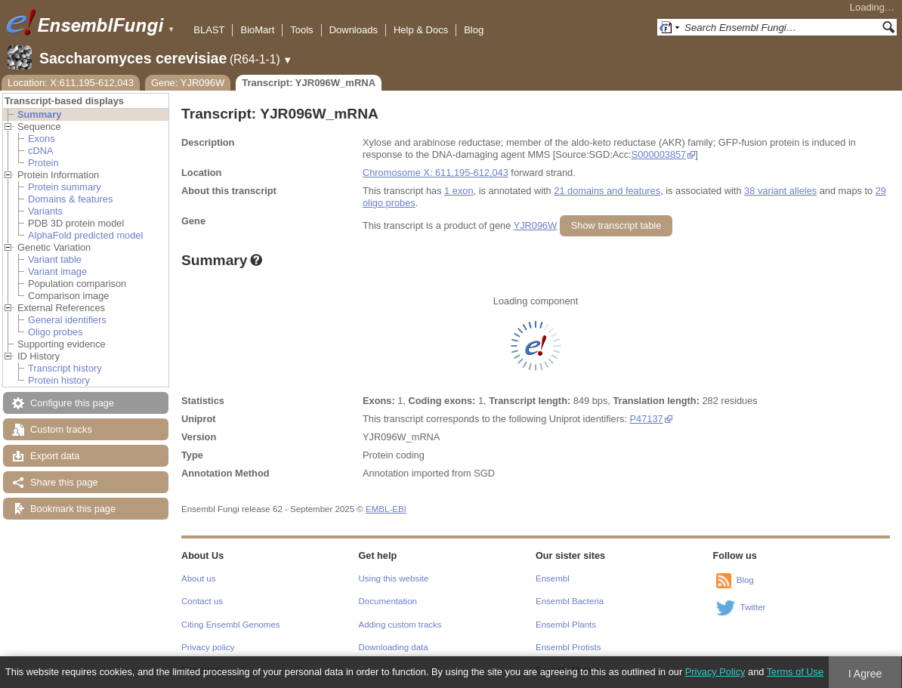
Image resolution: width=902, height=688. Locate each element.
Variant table (55, 259)
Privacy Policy (715, 671)
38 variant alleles (780, 190)
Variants (45, 211)
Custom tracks (61, 429)
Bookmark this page (73, 508)
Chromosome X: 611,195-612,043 (435, 172)
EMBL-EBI (386, 509)
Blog (473, 29)
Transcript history (65, 368)
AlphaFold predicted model (85, 235)
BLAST (208, 29)
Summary (39, 114)
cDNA (40, 150)
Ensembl (553, 578)
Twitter (753, 607)
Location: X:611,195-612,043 (71, 82)
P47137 (646, 418)
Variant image (57, 271)
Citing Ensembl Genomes (230, 624)
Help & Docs (421, 29)
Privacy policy (207, 647)
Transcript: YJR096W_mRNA (308, 82)
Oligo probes (55, 332)
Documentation (388, 601)
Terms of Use (795, 671)
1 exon (458, 190)
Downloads (353, 29)
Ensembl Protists (568, 647)
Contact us (202, 601)
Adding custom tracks (400, 624)
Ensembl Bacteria (570, 601)
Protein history (59, 380)
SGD (484, 473)
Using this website (394, 578)
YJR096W (536, 225)
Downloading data (393, 647)
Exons (41, 138)
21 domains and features (607, 190)
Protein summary (64, 187)
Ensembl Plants (566, 624)
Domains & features (70, 199)
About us (198, 578)
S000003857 (659, 154)
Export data (54, 455)
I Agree (865, 674)
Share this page (64, 482)
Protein (43, 162)
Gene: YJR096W (187, 82)
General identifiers (67, 319)
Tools (301, 29)
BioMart (257, 29)
